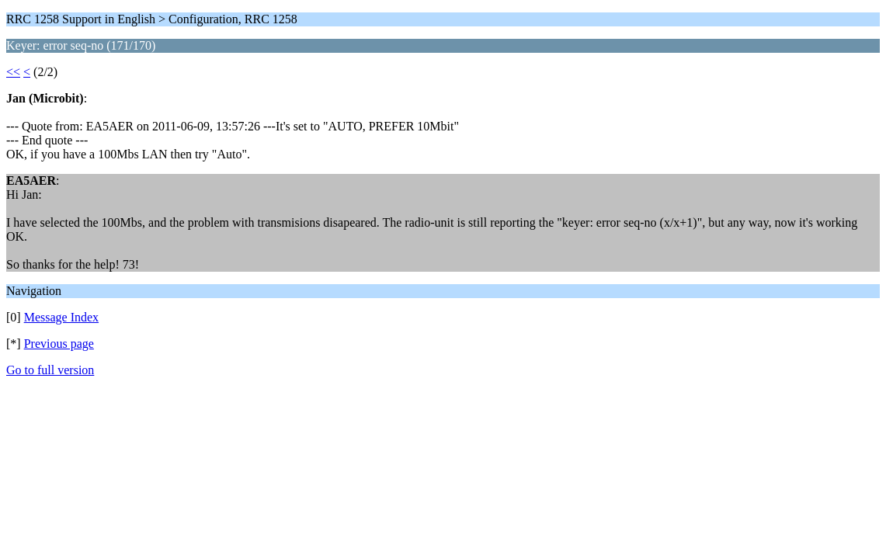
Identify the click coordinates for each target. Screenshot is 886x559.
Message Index (61, 317)
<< (13, 71)
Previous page (59, 343)
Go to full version (50, 370)
